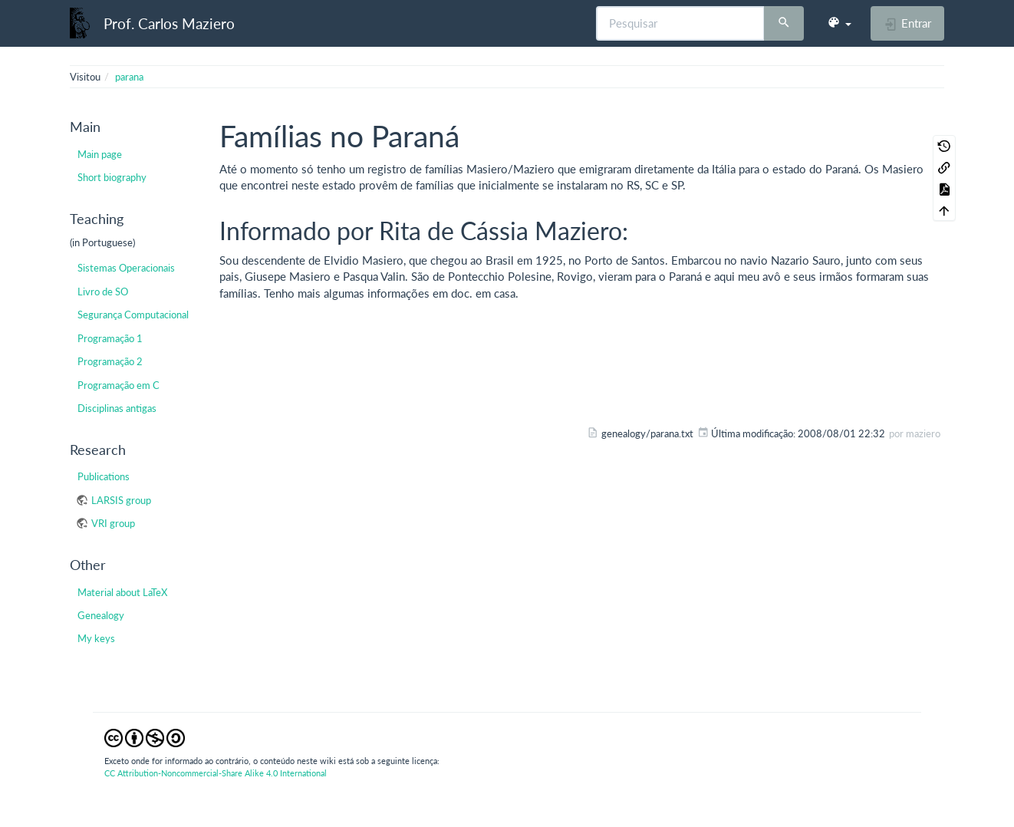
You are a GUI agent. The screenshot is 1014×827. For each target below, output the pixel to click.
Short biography (112, 177)
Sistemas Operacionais (126, 268)
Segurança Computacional (133, 314)
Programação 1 (110, 338)
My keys (96, 638)
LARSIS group (121, 500)
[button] (839, 23)
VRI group (113, 523)
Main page (99, 154)
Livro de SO (102, 291)
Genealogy (100, 615)
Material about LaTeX (122, 592)
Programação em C (118, 385)
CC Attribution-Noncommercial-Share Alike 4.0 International (215, 773)
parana (129, 77)
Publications (103, 476)
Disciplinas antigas (116, 408)
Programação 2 (110, 361)
